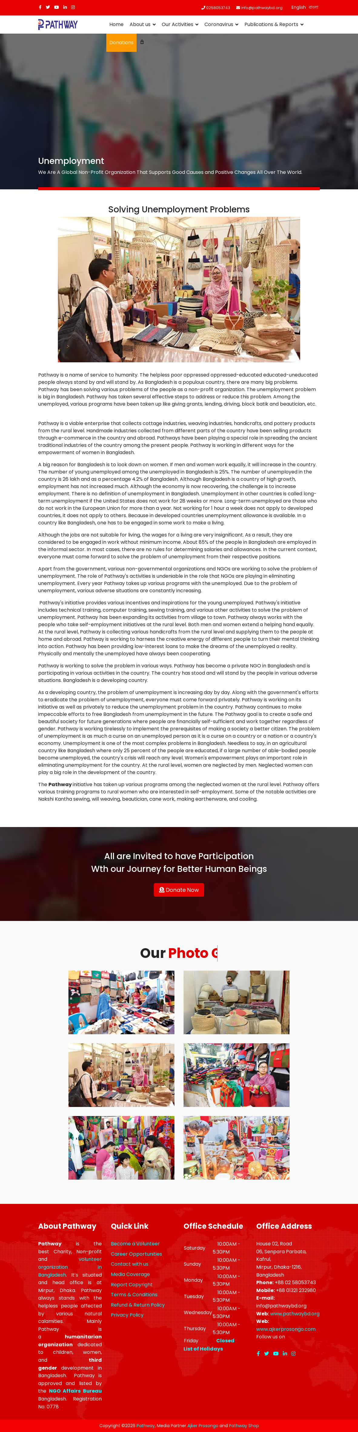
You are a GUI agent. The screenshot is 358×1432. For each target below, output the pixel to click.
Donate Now (179, 890)
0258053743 (218, 7)
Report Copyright (132, 1284)
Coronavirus (218, 24)
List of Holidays (203, 1348)
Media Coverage (130, 1274)
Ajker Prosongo (202, 1426)
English (299, 7)
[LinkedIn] (65, 7)
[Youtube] (56, 7)
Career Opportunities (136, 1254)
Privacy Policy (127, 1314)
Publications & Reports (271, 24)
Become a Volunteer (135, 1243)
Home (116, 24)
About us (140, 24)
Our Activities (177, 24)
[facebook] (40, 7)
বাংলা (313, 7)
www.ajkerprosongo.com (286, 1329)
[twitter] (48, 7)
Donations (121, 42)
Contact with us (129, 1264)
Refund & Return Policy (138, 1304)
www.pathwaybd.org (295, 1313)
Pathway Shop (244, 1426)
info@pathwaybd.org (262, 7)
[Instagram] (73, 7)
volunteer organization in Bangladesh (70, 1267)
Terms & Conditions (134, 1294)
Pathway (146, 1426)
